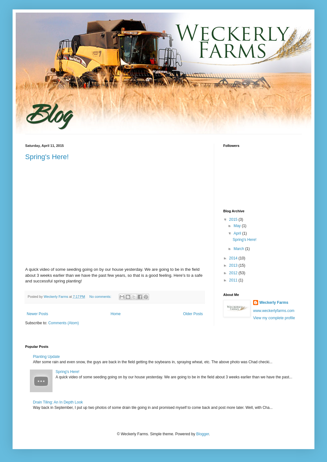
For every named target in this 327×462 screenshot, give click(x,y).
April (238, 233)
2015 (234, 219)
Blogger (202, 434)
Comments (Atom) (63, 323)
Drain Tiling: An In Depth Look (58, 402)
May (238, 226)
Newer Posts (37, 314)
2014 (234, 258)
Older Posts (193, 314)
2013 (234, 265)
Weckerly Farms (273, 302)
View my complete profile (274, 318)
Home (116, 314)
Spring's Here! (47, 157)
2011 (234, 280)
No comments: (100, 296)
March (239, 249)
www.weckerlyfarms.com (273, 311)
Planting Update (46, 356)
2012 (234, 273)
